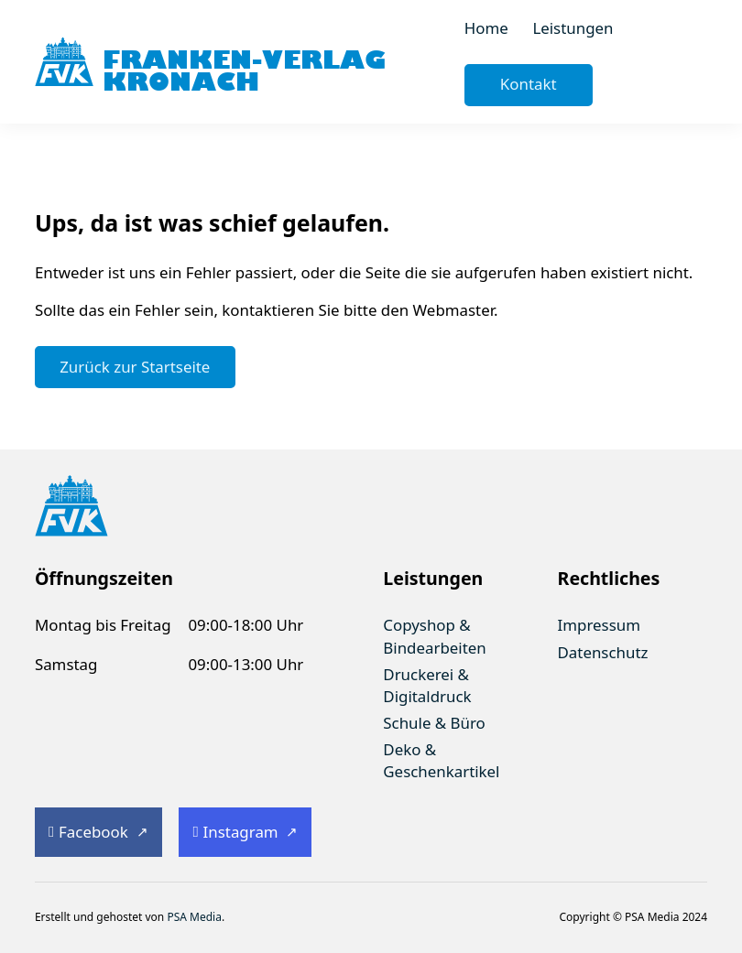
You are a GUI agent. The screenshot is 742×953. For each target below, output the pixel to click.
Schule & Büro (434, 722)
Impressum (599, 624)
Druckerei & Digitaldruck (427, 685)
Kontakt (528, 83)
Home (486, 27)
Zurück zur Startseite (135, 366)
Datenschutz (603, 652)
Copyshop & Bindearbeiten (434, 635)
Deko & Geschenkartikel (441, 760)
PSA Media (194, 917)
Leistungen (572, 27)
